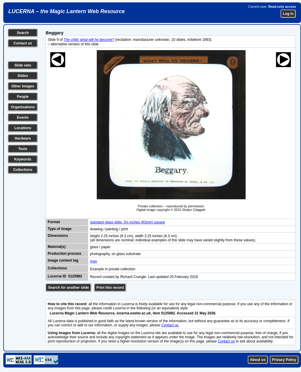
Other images (22, 86)
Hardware (23, 138)
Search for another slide (68, 287)
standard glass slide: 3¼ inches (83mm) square (127, 222)
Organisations (23, 107)
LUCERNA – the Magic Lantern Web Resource (66, 11)
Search (23, 33)
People (23, 97)
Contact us (22, 43)
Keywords (22, 159)
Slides (23, 76)
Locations (22, 128)
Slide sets (22, 65)
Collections (22, 170)
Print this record (110, 287)
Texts (22, 149)
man (93, 261)
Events (23, 117)
